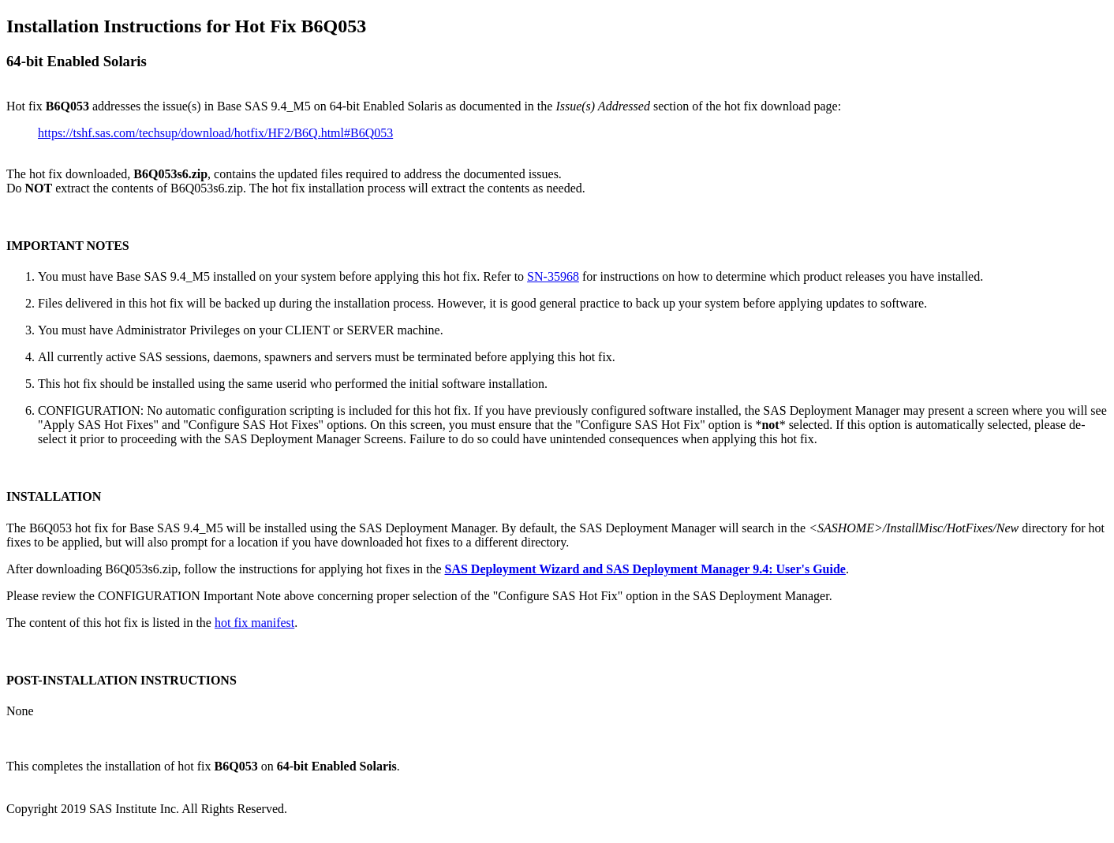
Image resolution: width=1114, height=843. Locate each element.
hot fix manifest (254, 622)
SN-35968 (553, 276)
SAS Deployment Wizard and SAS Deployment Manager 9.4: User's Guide (644, 569)
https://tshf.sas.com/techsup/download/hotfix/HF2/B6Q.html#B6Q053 (215, 133)
